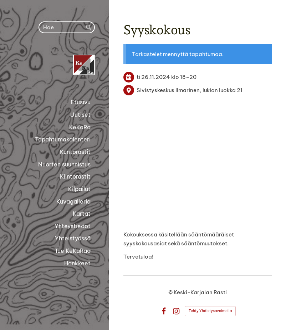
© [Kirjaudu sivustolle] (171, 292)
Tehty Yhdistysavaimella (210, 311)
